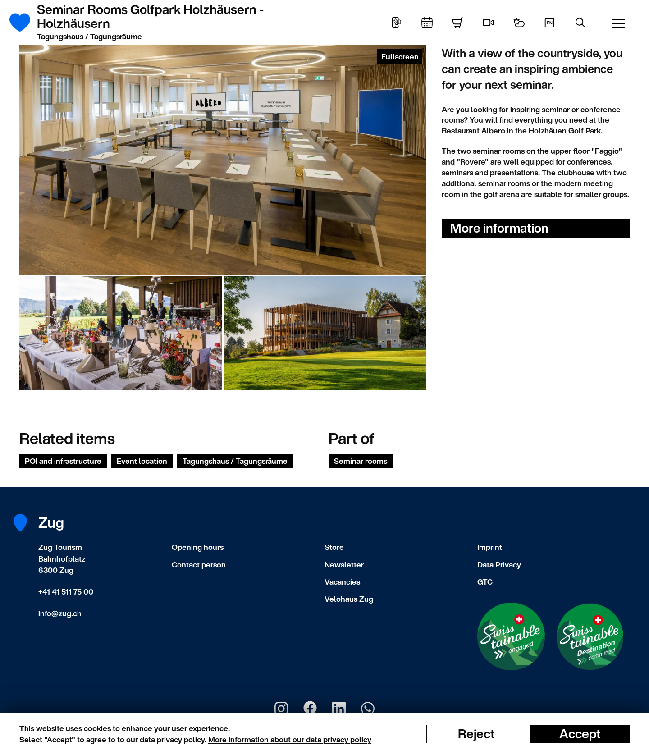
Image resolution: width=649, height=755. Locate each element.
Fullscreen (400, 56)
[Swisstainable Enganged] (511, 636)
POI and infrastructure (63, 461)
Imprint (489, 547)
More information (499, 228)
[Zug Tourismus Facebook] (310, 708)
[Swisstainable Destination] (590, 637)
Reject (476, 734)
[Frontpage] (25, 22)
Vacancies (342, 581)
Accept (580, 734)
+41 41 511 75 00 (65, 591)
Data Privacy (499, 564)
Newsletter (344, 564)
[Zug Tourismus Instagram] (281, 708)
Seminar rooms (360, 461)
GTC (485, 581)
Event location (142, 461)
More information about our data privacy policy (289, 739)
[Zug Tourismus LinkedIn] (339, 708)
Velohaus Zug (348, 598)
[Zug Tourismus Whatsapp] (368, 708)
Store (334, 547)
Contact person (199, 564)
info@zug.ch (60, 613)
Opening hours (198, 547)
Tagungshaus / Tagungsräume (235, 461)
